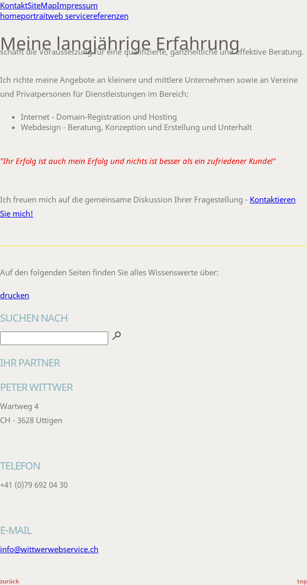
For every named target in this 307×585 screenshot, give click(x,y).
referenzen (109, 15)
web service (69, 15)
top (302, 581)
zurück (9, 581)
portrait (34, 15)
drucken (14, 295)
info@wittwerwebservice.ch (49, 549)
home (10, 15)
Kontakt (14, 5)
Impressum (77, 5)
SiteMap (42, 5)
